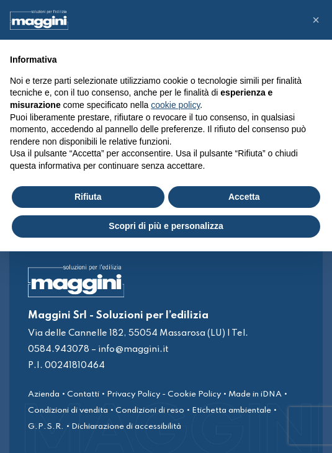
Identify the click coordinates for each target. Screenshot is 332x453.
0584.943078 (58, 349)
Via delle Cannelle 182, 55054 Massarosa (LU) (126, 333)
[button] (316, 20)
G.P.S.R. (46, 427)
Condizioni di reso (149, 410)
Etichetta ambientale (231, 410)
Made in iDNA (255, 394)
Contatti (83, 394)
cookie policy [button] (175, 105)
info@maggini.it (133, 349)
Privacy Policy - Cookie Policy (164, 394)
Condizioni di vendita (68, 410)
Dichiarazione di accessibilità (126, 427)
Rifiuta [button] (88, 197)
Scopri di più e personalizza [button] (166, 226)
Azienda (44, 394)
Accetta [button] (244, 197)
